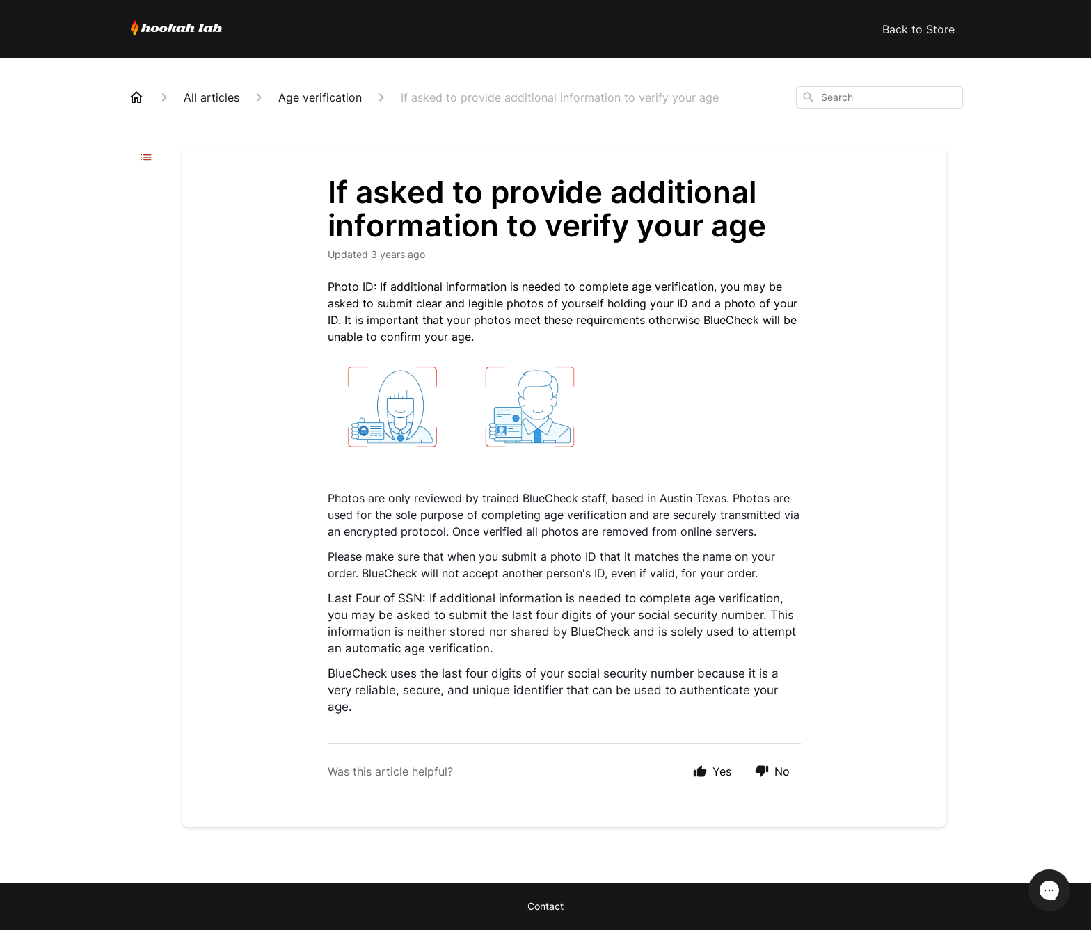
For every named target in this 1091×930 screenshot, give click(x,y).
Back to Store (918, 29)
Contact (545, 906)
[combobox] (879, 97)
